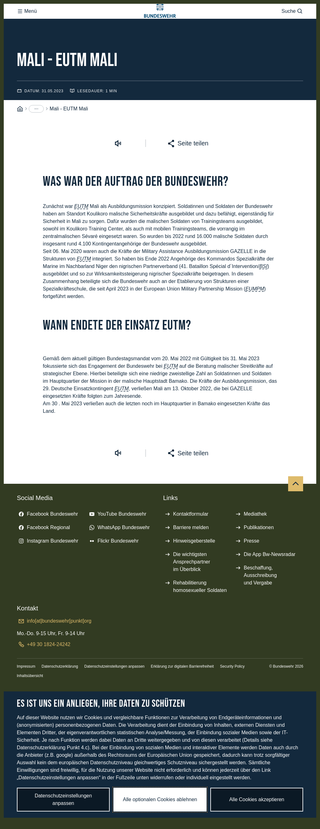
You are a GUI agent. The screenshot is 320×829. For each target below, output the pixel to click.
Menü (27, 26)
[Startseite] (20, 134)
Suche (292, 26)
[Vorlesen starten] (117, 168)
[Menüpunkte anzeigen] (36, 134)
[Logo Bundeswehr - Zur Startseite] (160, 26)
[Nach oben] (295, 508)
